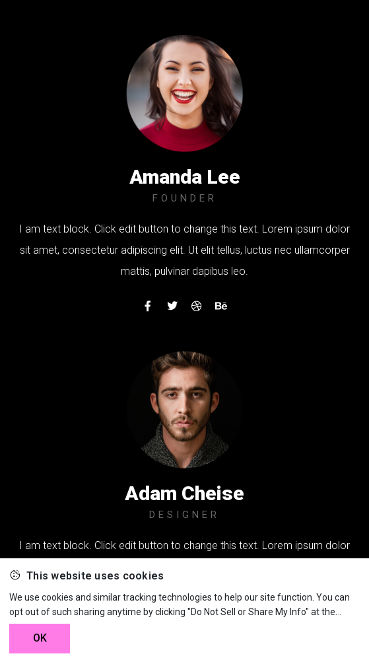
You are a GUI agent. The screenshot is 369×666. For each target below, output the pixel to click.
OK (40, 638)
